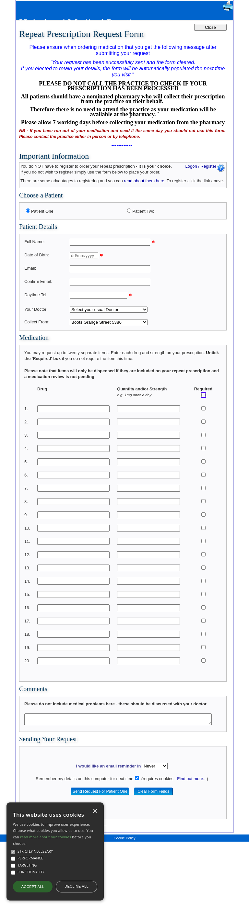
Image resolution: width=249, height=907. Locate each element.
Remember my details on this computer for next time (84, 778)
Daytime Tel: (35, 294)
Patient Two (143, 211)
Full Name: (34, 241)
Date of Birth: (36, 254)
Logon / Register (200, 166)
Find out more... (192, 778)
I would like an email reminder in (108, 766)
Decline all (77, 886)
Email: (30, 268)
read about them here (144, 180)
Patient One (42, 211)
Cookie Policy (125, 838)
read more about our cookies (45, 836)
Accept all (32, 887)
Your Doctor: (36, 309)
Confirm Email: (38, 281)
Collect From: (36, 321)
